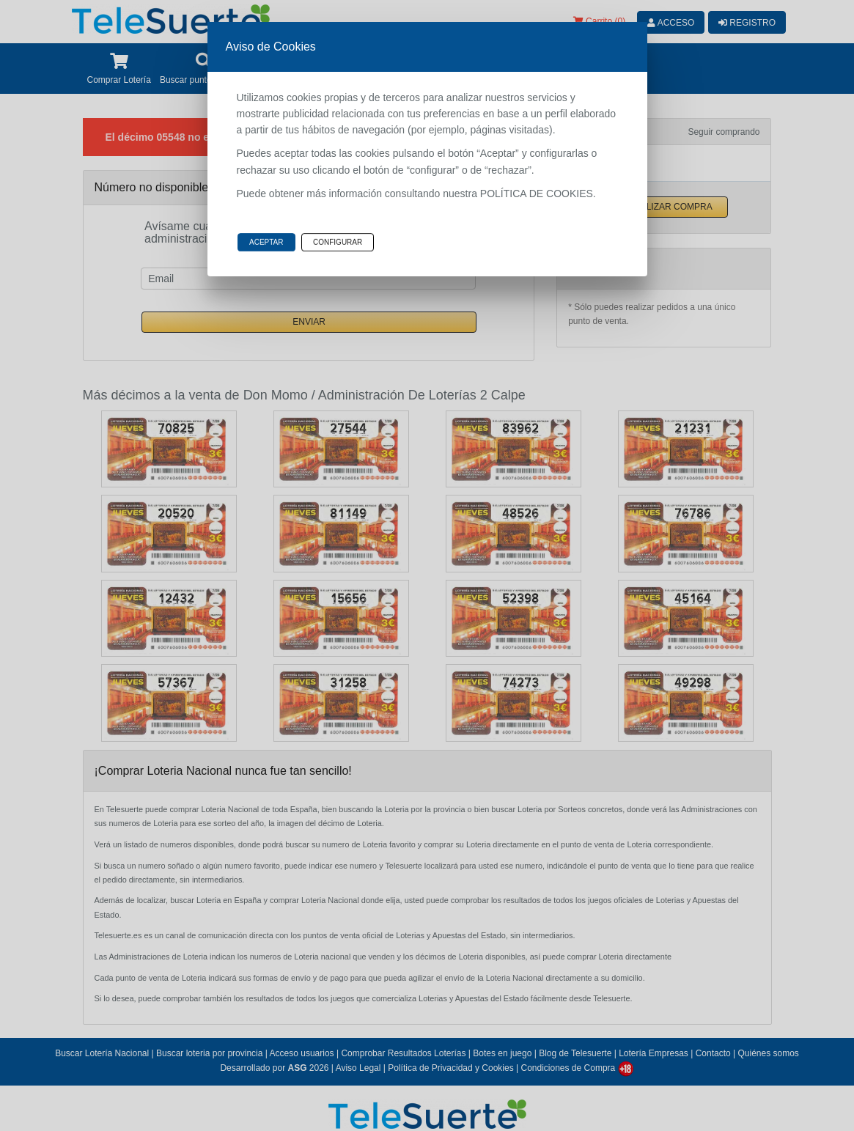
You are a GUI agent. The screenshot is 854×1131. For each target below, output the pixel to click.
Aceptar (266, 242)
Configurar (337, 242)
